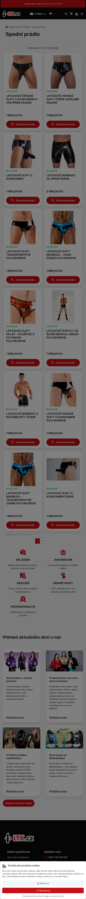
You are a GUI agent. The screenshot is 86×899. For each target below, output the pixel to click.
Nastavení (43, 883)
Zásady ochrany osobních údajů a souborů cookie (43, 896)
